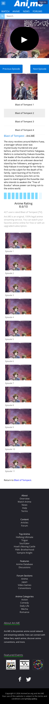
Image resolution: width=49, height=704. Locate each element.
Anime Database (24, 564)
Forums (37, 11)
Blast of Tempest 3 (24, 121)
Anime (16, 11)
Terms (24, 511)
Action (24, 599)
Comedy (24, 602)
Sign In (42, 2)
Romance (24, 612)
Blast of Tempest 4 (24, 129)
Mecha (24, 608)
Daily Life (24, 605)
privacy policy (31, 698)
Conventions (24, 588)
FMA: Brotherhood (24, 549)
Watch (5, 11)
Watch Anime (24, 501)
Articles (24, 522)
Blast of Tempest (14, 136)
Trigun (24, 540)
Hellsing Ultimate (24, 537)
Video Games (24, 584)
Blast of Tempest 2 (24, 113)
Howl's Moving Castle (24, 546)
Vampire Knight (24, 552)
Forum (24, 525)
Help (24, 507)
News (26, 11)
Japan (24, 581)
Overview (24, 498)
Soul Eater (24, 543)
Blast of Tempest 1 (24, 104)
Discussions (24, 567)
